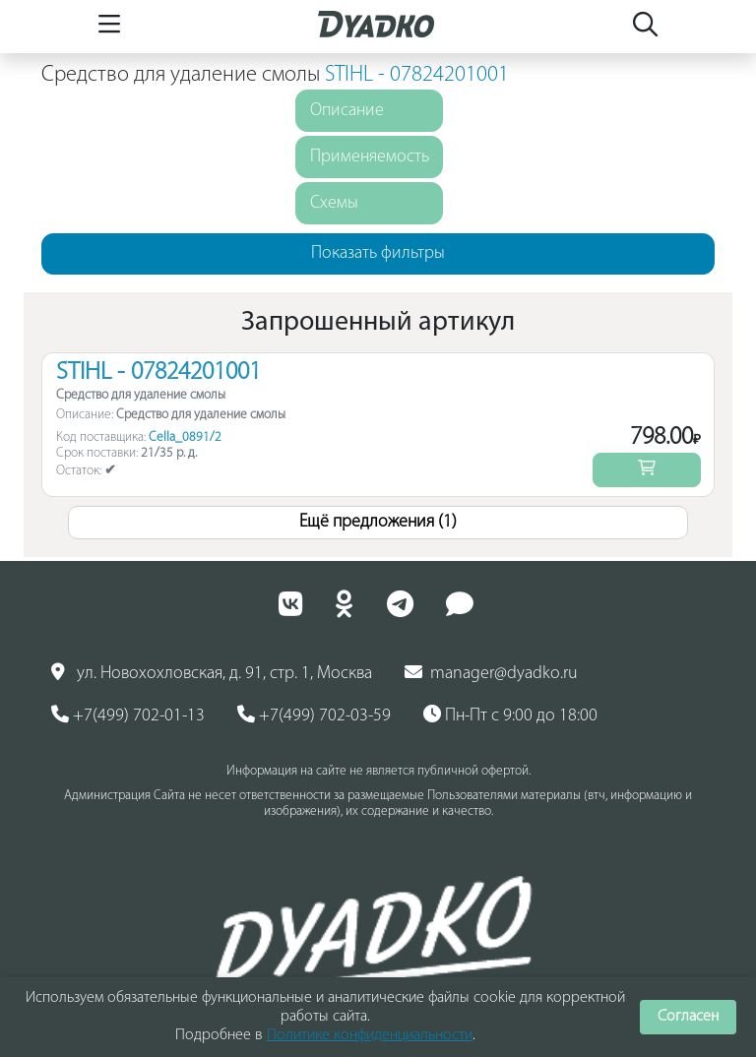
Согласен (688, 1017)
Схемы (334, 203)
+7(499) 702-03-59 (314, 715)
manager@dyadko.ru (491, 673)
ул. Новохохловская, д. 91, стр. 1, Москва (211, 673)
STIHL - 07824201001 (417, 75)
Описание (347, 110)
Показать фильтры (378, 253)
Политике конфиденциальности (369, 1035)
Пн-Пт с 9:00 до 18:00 (510, 715)
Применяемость (369, 157)
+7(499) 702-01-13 (128, 715)
